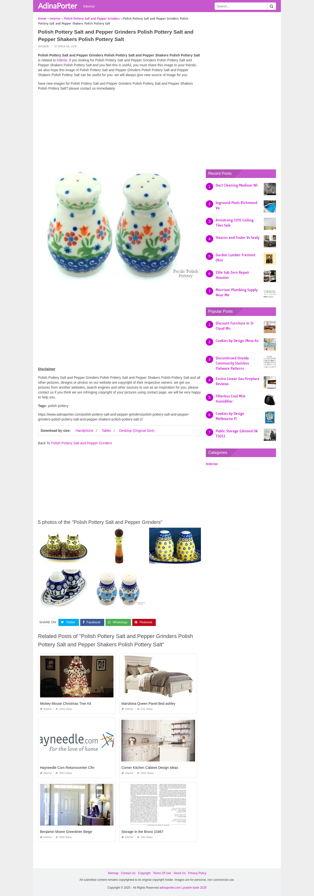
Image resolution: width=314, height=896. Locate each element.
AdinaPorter (57, 5)
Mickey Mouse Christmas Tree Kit (65, 704)
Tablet (106, 431)
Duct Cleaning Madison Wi (237, 185)
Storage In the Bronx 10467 (142, 832)
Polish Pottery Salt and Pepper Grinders (81, 443)
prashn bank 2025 (195, 887)
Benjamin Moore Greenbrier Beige (66, 832)
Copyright (144, 873)
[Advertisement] (119, 129)
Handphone (84, 431)
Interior (89, 6)
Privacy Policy (197, 873)
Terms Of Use (162, 873)
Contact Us (128, 873)
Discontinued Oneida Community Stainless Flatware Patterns (232, 363)
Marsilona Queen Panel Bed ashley (148, 704)
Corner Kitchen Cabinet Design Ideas (149, 768)
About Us (179, 873)
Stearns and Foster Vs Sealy (237, 237)
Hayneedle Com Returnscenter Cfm (67, 768)
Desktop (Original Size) (137, 431)
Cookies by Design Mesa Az (237, 341)
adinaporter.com (170, 887)
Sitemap (113, 873)
